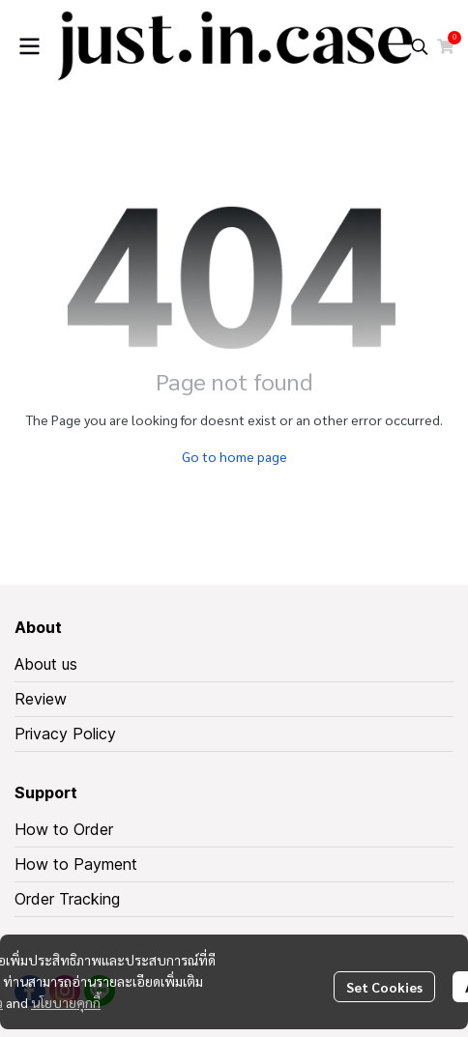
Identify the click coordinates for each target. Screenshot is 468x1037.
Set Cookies (384, 986)
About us (46, 664)
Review (41, 698)
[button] (419, 46)
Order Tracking (67, 898)
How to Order (64, 829)
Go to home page (234, 456)
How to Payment (76, 864)
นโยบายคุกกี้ (66, 1002)
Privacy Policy (65, 733)
